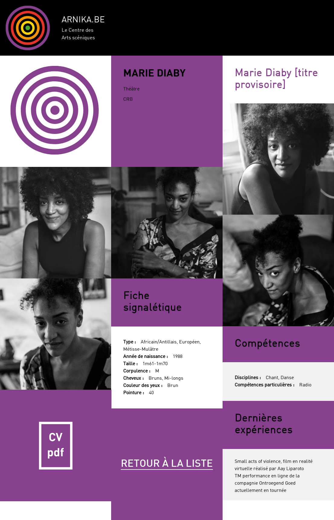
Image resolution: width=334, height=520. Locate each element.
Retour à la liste (167, 464)
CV (55, 445)
